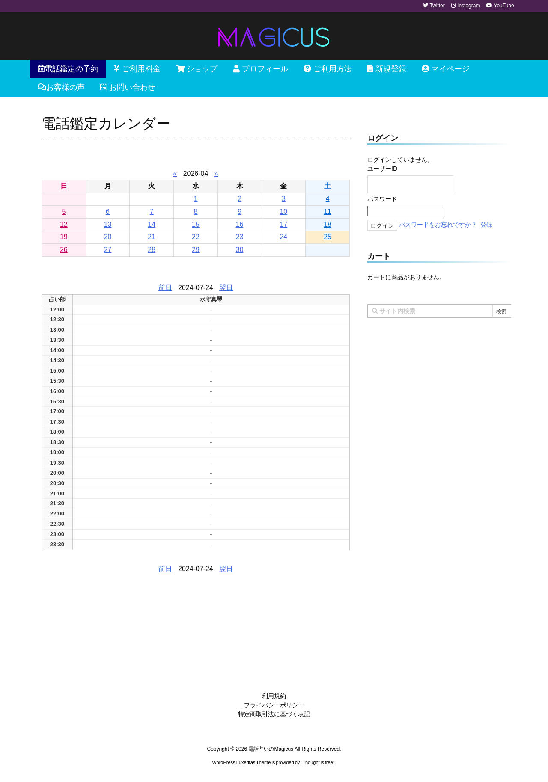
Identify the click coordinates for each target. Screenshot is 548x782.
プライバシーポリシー (274, 705)
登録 (486, 224)
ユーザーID (382, 168)
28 (151, 249)
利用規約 (274, 696)
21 (151, 236)
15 (196, 224)
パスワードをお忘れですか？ (438, 224)
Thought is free (317, 762)
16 (240, 224)
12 (64, 224)
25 (327, 236)
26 (64, 249)
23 (240, 236)
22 (196, 236)
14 (151, 224)
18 (327, 224)
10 (283, 211)
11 (327, 211)
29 (196, 249)
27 (108, 249)
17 (283, 224)
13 (108, 224)
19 (64, 236)
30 (240, 249)
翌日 (226, 287)
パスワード (382, 199)
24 (283, 236)
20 (108, 236)
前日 (165, 287)
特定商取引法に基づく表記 (274, 714)
